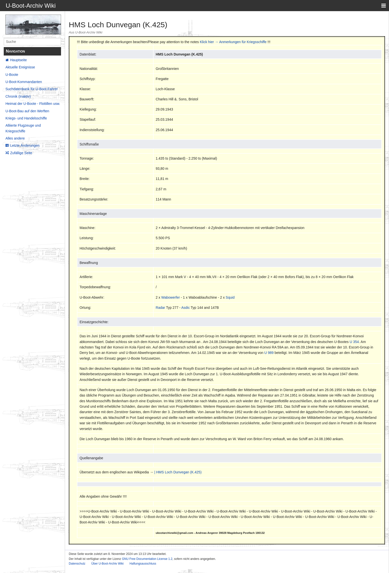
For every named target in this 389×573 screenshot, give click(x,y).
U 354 (354, 342)
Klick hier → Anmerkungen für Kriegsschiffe (233, 42)
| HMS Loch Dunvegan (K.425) (177, 472)
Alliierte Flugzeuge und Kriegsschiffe (23, 128)
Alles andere (15, 138)
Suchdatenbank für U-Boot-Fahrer (31, 89)
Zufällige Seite (21, 153)
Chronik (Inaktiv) (18, 96)
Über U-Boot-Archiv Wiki (107, 563)
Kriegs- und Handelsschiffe (26, 118)
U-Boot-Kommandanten (23, 82)
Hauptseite (18, 60)
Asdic (185, 308)
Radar (160, 308)
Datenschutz (77, 563)
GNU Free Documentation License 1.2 (147, 559)
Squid (230, 297)
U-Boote (11, 75)
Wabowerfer (170, 297)
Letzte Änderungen (24, 145)
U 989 (269, 353)
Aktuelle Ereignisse (20, 67)
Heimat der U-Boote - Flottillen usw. (32, 104)
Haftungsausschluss (143, 563)
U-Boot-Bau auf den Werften (27, 111)
